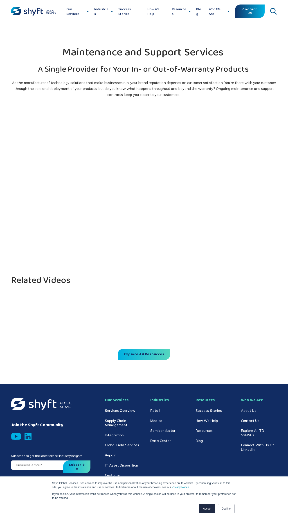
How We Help (153, 11)
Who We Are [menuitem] (252, 400)
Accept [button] (207, 508)
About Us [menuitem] (248, 410)
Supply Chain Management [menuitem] (116, 423)
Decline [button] (226, 508)
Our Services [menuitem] (116, 400)
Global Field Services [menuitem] (122, 445)
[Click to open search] (273, 11)
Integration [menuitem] (114, 435)
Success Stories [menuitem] (209, 410)
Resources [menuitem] (205, 400)
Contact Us (249, 11)
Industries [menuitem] (159, 400)
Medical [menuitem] (156, 421)
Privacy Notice (180, 487)
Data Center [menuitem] (160, 441)
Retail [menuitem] (155, 410)
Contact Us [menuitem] (250, 421)
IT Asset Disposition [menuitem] (121, 465)
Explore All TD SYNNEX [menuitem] (252, 432)
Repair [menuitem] (110, 455)
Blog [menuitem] (199, 441)
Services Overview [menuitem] (120, 410)
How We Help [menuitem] (207, 421)
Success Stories (124, 11)
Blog (198, 11)
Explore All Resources (144, 354)
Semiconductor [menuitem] (163, 430)
